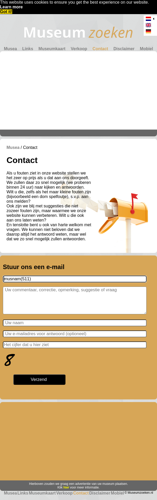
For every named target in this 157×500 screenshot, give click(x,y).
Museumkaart (52, 48)
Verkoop (79, 48)
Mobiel (146, 48)
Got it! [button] (6, 11)
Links (27, 48)
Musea (10, 48)
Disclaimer (124, 48)
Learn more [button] (11, 7)
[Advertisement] (78, 90)
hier (66, 487)
